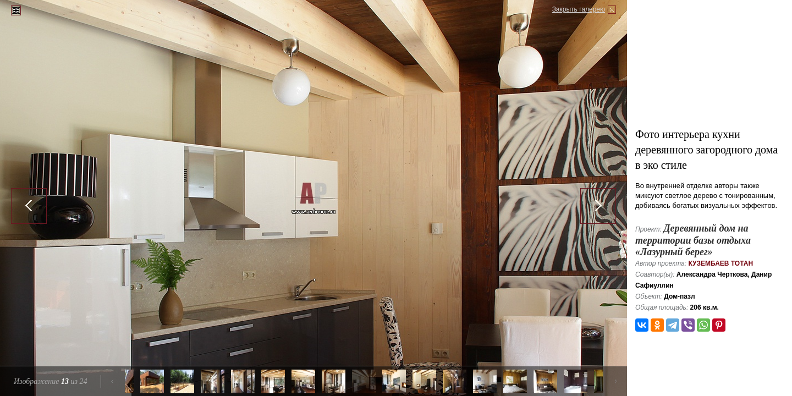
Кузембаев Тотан (720, 263)
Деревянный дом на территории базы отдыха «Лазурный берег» (693, 240)
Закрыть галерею (578, 9)
